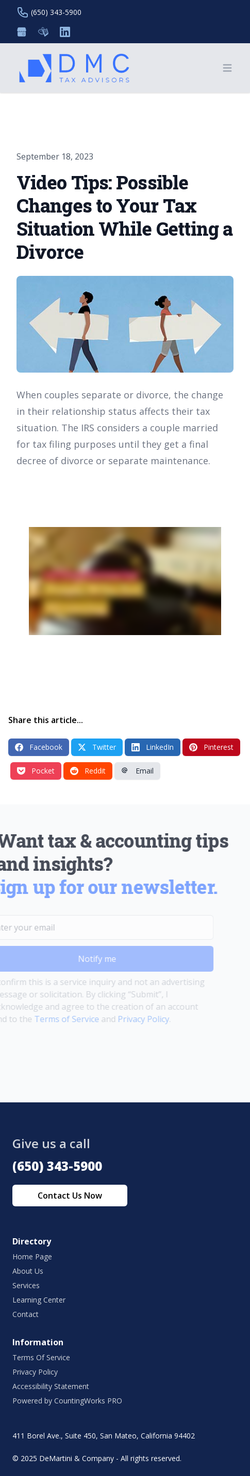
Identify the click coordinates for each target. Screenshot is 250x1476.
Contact (25, 1314)
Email (137, 771)
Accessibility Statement (50, 1386)
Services (26, 1285)
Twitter (97, 747)
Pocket (36, 771)
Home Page (32, 1256)
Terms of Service (53, 1019)
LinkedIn (152, 747)
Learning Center (38, 1300)
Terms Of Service (41, 1357)
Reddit (88, 771)
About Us (27, 1271)
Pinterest (211, 747)
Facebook (38, 747)
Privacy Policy (130, 1019)
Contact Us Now (70, 1195)
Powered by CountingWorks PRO (67, 1400)
